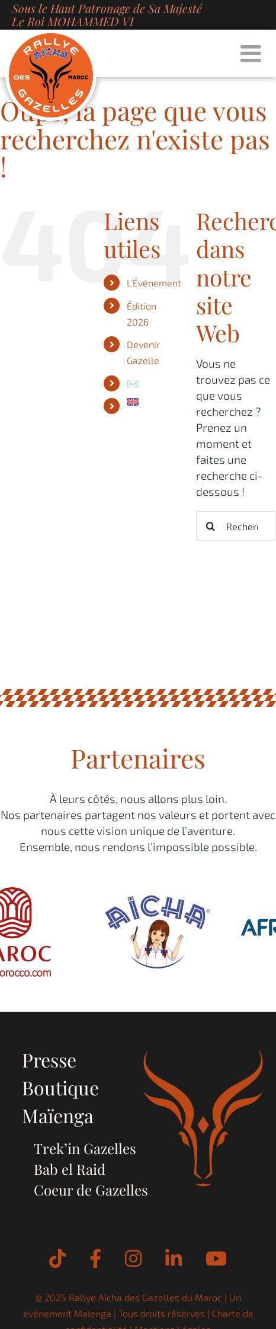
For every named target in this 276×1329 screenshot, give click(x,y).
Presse (49, 1059)
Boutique (60, 1087)
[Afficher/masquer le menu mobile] (252, 53)
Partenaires (138, 757)
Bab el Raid (69, 1168)
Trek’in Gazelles (85, 1148)
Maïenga (58, 1115)
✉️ (133, 383)
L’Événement (154, 282)
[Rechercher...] (236, 526)
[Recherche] (211, 526)
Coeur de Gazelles (91, 1189)
